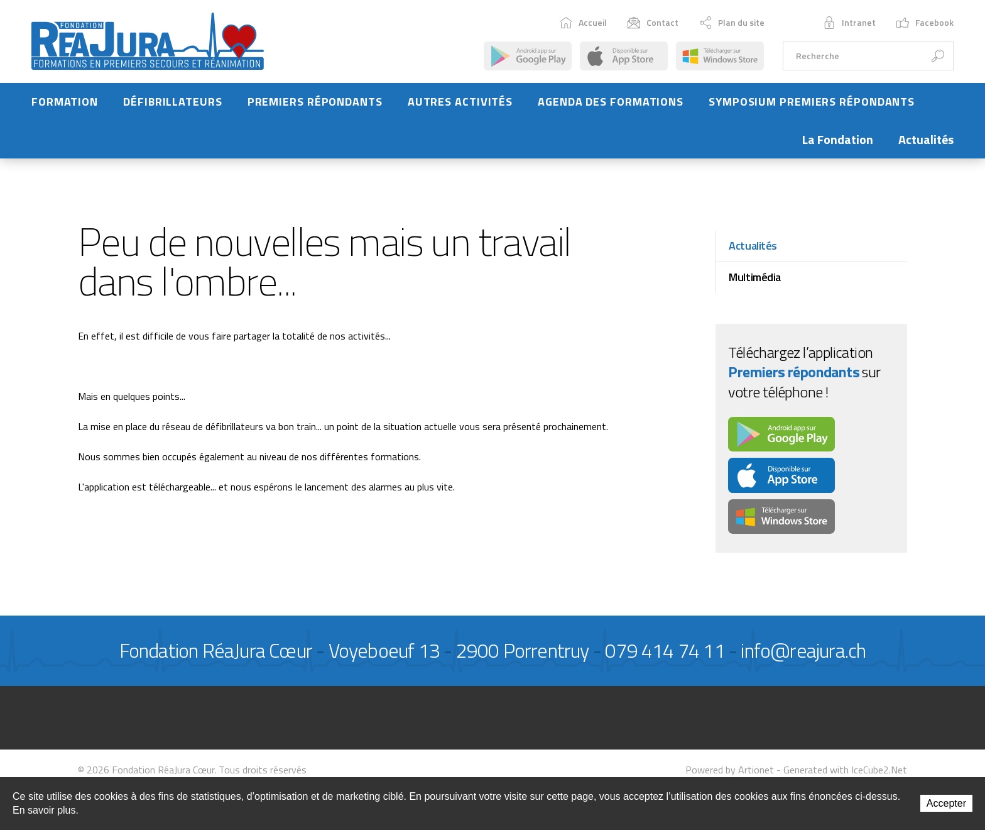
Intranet (849, 22)
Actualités (926, 139)
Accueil (583, 22)
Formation (64, 101)
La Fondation (837, 139)
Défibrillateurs (172, 101)
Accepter (946, 803)
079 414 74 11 (665, 650)
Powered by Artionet (729, 769)
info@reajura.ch (803, 650)
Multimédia (755, 276)
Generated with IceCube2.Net (845, 769)
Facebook (925, 22)
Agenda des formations (610, 101)
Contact (653, 22)
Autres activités (460, 101)
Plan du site (732, 22)
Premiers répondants (315, 101)
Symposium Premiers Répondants (812, 101)
